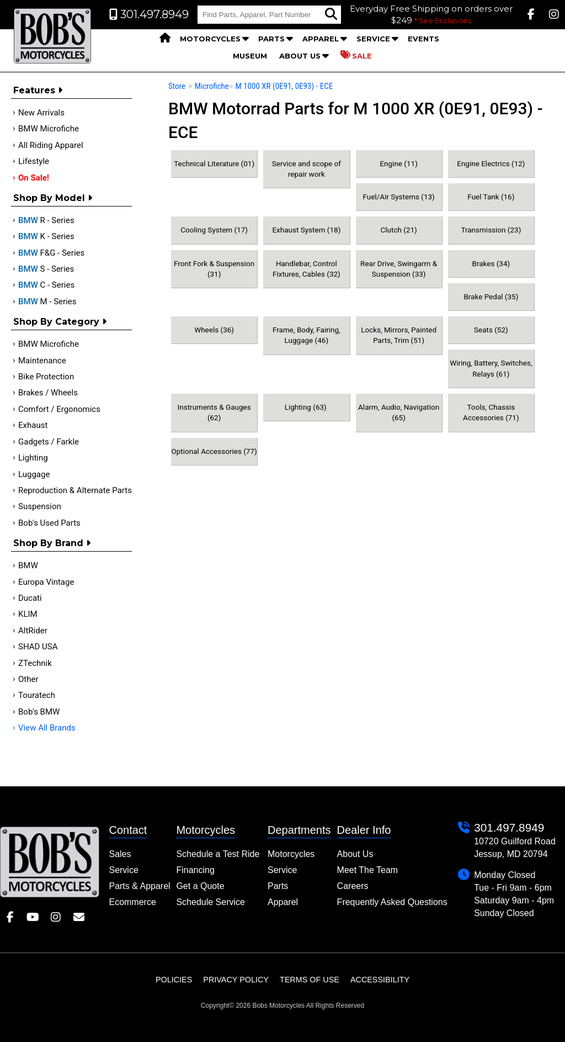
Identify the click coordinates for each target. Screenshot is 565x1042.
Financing (195, 870)
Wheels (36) (214, 329)
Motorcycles (210, 38)
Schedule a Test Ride (217, 854)
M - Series (47, 301)
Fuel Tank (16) (490, 196)
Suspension (39, 506)
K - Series (46, 236)
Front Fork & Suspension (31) (214, 268)
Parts (271, 38)
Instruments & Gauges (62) (214, 412)
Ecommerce (132, 902)
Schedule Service (210, 902)
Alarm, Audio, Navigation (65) (398, 412)
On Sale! (33, 178)
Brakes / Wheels (48, 393)
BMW (28, 565)
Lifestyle (33, 161)
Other (28, 679)
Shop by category (59, 321)
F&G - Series (51, 253)
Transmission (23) (491, 229)
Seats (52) (491, 329)
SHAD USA (38, 647)
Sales (120, 854)
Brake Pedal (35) (490, 296)
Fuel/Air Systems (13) (398, 196)
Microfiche (212, 86)
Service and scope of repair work (306, 168)
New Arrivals (41, 113)
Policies (174, 979)
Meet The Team (367, 870)
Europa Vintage (46, 582)
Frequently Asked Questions (392, 902)
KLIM (28, 614)
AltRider (32, 631)
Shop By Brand (51, 543)
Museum (250, 55)
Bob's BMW (39, 712)
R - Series (46, 220)
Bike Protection (46, 377)
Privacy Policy (236, 979)
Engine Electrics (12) (491, 163)
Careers (353, 886)
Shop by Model (52, 198)
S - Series (46, 269)
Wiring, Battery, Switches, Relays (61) (491, 368)
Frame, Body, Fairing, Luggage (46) (306, 335)
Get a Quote (200, 886)
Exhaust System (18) (306, 229)
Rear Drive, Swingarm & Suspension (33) (398, 268)
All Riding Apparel (50, 145)
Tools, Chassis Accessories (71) (491, 412)
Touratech (36, 695)
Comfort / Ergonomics (59, 409)
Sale (356, 55)
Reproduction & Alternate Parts (75, 490)
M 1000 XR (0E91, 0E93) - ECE (284, 86)
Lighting (33, 458)
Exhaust (32, 425)
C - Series (46, 285)
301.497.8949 (509, 827)
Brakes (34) (491, 263)
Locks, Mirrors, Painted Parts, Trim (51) (398, 335)
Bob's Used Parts (49, 523)
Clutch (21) (398, 229)
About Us (300, 55)
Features (37, 90)
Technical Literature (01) (214, 163)
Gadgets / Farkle (48, 442)
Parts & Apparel (139, 886)
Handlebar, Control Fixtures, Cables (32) (306, 268)
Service (373, 38)
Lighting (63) (307, 407)
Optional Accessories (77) (214, 451)
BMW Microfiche (48, 129)
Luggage (34, 474)
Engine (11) (398, 163)
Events (423, 38)
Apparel (320, 38)
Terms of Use (309, 979)
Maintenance (42, 361)
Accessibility (379, 979)
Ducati (30, 598)
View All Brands (47, 728)
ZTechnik (35, 663)
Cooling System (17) (214, 229)
